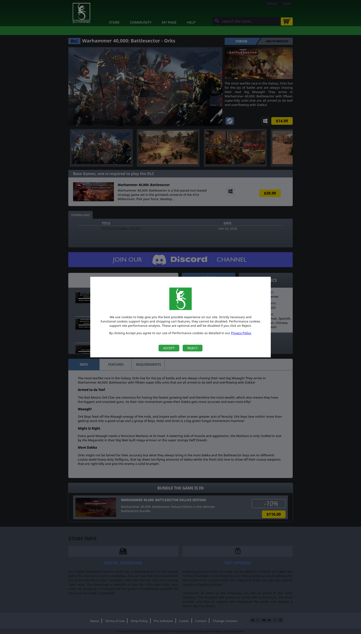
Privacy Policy (241, 333)
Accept (169, 348)
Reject (192, 348)
